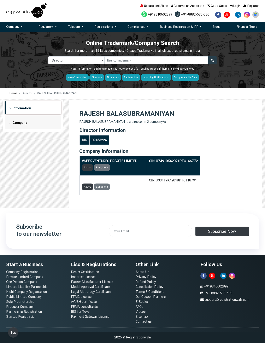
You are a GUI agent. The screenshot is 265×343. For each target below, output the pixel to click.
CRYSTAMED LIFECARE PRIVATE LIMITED (113, 180)
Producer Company (20, 306)
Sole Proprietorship (20, 302)
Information (21, 108)
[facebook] (218, 15)
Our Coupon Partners (151, 297)
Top (13, 332)
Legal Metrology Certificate (91, 292)
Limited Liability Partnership (27, 287)
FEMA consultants (84, 306)
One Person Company (21, 282)
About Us (142, 272)
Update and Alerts (154, 6)
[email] (150, 231)
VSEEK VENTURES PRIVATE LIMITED (109, 161)
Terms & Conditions (150, 292)
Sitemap (142, 316)
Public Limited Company (24, 297)
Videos (141, 311)
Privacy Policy (146, 277)
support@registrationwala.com (227, 299)
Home (13, 93)
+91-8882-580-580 (192, 14)
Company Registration (22, 272)
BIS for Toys (80, 311)
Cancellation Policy (149, 287)
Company (19, 123)
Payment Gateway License (90, 316)
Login (235, 6)
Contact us (144, 321)
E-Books (142, 302)
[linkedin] (238, 15)
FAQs (139, 306)
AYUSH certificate (84, 302)
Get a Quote (217, 6)
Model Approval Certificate (90, 287)
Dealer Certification (85, 272)
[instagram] (247, 15)
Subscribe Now (222, 231)
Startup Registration (21, 316)
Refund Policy (146, 282)
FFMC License (81, 297)
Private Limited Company (24, 277)
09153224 (99, 140)
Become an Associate (187, 6)
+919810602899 (156, 14)
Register (251, 6)
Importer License (83, 277)
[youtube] (227, 15)
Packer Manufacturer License (92, 282)
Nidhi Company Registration (26, 292)
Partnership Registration (24, 311)
